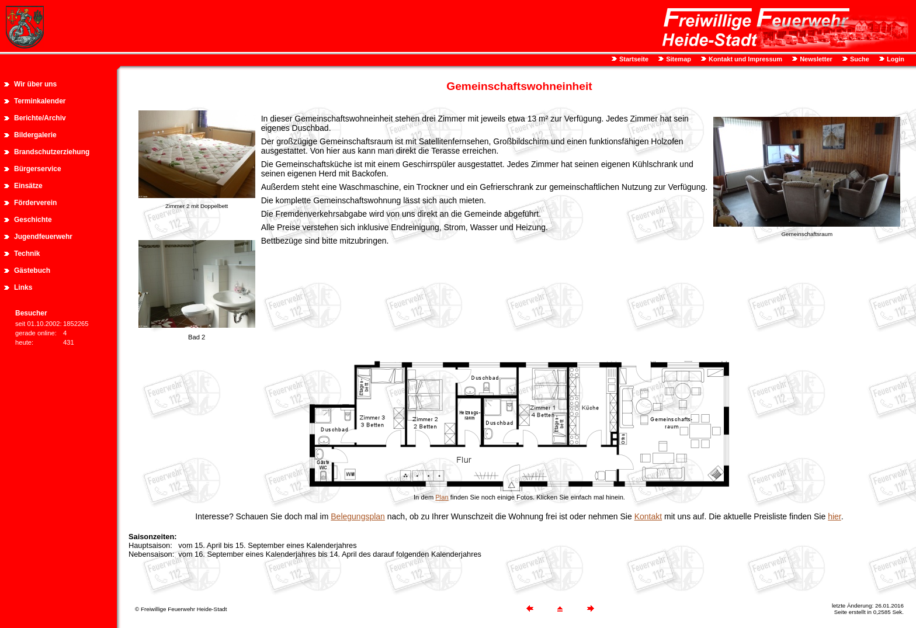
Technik (27, 253)
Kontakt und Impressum (744, 59)
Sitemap (677, 59)
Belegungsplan (358, 516)
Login (894, 59)
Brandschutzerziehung (51, 152)
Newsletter (815, 59)
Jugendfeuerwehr (43, 237)
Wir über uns (35, 84)
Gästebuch (32, 270)
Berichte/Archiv (40, 118)
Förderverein (35, 203)
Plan (441, 497)
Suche (858, 59)
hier (834, 516)
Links (23, 287)
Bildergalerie (35, 135)
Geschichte (33, 220)
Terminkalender (39, 101)
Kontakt (648, 516)
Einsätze (28, 186)
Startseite (632, 59)
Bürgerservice (37, 169)
